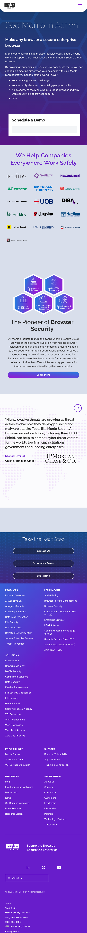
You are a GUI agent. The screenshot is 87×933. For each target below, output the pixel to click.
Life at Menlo (51, 808)
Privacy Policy (12, 931)
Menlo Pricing (12, 754)
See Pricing (43, 575)
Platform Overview (15, 595)
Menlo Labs (11, 792)
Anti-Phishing (51, 595)
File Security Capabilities (18, 692)
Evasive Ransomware (16, 687)
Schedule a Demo (43, 563)
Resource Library (14, 813)
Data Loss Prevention (16, 616)
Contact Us (43, 551)
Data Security (12, 681)
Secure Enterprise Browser (19, 638)
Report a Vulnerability (55, 754)
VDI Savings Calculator (17, 764)
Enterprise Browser (54, 619)
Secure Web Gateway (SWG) (59, 644)
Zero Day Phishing (15, 735)
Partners (48, 813)
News (8, 797)
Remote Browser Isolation (18, 632)
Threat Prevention (14, 643)
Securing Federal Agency (18, 708)
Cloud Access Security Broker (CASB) (60, 613)
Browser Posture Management (60, 600)
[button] (79, 6)
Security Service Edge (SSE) (59, 639)
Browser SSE (12, 660)
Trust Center (51, 824)
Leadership (50, 803)
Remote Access (13, 627)
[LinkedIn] (28, 867)
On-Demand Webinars (17, 803)
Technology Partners (55, 819)
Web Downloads (14, 725)
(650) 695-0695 (13, 922)
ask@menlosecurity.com (16, 917)
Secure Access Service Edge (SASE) (59, 632)
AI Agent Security (14, 606)
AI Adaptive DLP (14, 600)
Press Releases (13, 808)
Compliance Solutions (16, 676)
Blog (7, 781)
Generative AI (12, 703)
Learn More (43, 374)
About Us (49, 781)
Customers (50, 797)
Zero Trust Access (15, 730)
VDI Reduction (13, 714)
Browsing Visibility (15, 665)
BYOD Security (13, 671)
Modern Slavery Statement (17, 912)
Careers (48, 787)
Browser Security (53, 606)
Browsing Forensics (15, 611)
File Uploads (11, 698)
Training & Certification (56, 764)
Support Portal (52, 759)
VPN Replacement (15, 719)
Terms (8, 903)
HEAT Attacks (51, 625)
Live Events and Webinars (19, 787)
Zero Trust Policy (53, 649)
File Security (11, 622)
